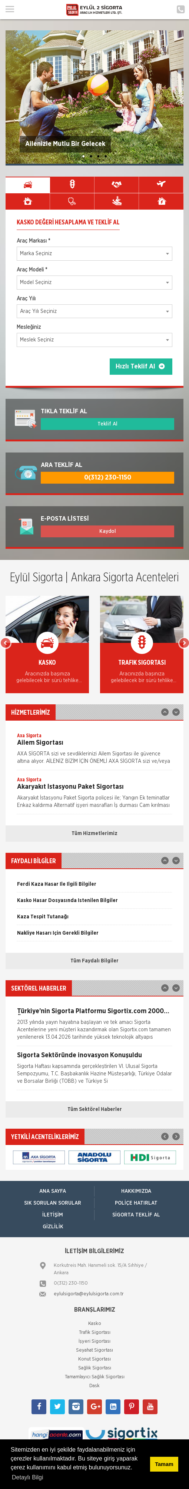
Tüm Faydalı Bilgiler (94, 961)
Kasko (94, 1323)
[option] (47, 650)
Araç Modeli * (32, 270)
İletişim (52, 1215)
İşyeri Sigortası (94, 1341)
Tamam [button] (164, 1464)
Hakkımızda (136, 1191)
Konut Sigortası (94, 1359)
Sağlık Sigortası (94, 1368)
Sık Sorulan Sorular (52, 1203)
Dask (94, 1385)
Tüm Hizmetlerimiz (94, 833)
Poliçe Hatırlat (136, 1203)
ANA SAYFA (52, 1191)
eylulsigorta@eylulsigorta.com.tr (89, 1294)
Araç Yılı (26, 298)
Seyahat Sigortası (94, 1350)
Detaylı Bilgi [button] (27, 1477)
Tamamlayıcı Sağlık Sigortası (95, 1377)
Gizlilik (53, 1226)
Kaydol (107, 531)
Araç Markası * (33, 241)
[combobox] (94, 254)
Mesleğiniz (29, 327)
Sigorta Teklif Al (136, 1215)
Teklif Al (107, 424)
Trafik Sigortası (94, 1332)
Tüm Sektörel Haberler (94, 1109)
